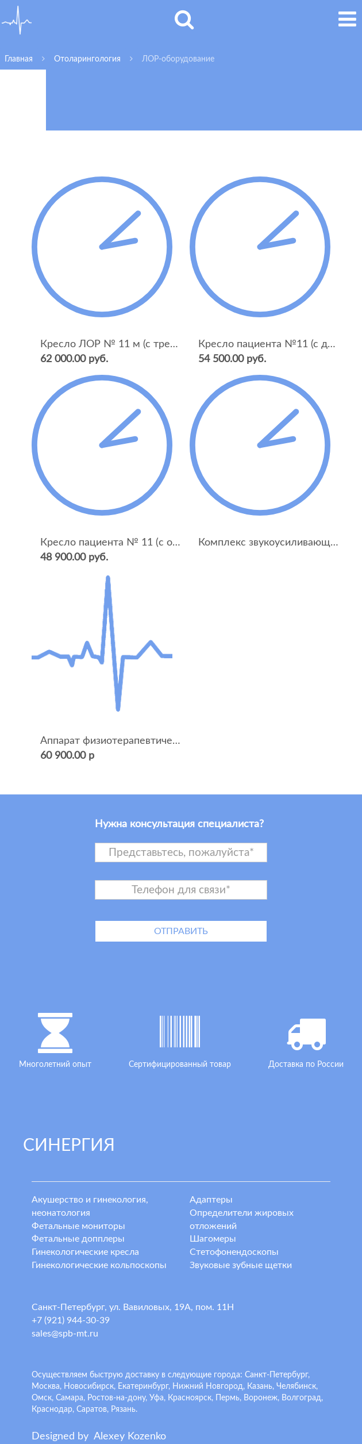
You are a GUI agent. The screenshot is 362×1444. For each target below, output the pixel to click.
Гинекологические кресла (85, 1252)
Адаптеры (211, 1199)
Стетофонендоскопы (234, 1252)
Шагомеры (213, 1238)
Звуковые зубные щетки (241, 1265)
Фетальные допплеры (78, 1238)
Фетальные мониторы (78, 1226)
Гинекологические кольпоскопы (99, 1265)
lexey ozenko (130, 1436)
